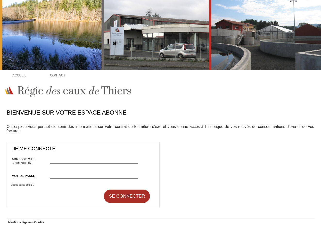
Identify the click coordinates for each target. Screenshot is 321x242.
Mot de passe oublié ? (22, 184)
